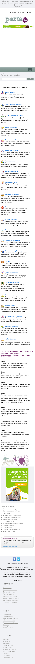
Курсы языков (7, 614)
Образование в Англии (10, 519)
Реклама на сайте (8, 657)
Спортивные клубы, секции (14, 251)
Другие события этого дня (10, 546)
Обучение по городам (9, 649)
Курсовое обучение (11, 326)
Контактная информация (7, 654)
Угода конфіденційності (21, 567)
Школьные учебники (9, 621)
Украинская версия (11, 563)
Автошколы (9, 207)
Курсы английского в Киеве (11, 511)
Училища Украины (11, 182)
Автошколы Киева (8, 525)
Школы (7, 261)
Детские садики (10, 305)
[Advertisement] (17, 47)
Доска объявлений (11, 219)
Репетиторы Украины (12, 194)
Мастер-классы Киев (9, 531)
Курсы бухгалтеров (8, 521)
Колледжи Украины (11, 171)
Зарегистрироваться (17, 12)
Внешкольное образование (14, 140)
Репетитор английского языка (12, 517)
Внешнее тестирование (10, 590)
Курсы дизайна (7, 527)
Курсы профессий (11, 127)
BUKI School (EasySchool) (6, 642)
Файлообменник (10, 339)
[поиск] (13, 79)
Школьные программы (12, 282)
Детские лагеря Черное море (12, 515)
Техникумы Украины (11, 150)
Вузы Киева (6, 513)
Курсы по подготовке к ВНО (11, 529)
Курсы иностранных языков (14, 115)
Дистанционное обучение (13, 316)
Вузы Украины (10, 92)
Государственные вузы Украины (13, 523)
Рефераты (8, 230)
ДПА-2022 (6, 639)
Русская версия (23, 563)
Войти (29, 12)
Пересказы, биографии (12, 240)
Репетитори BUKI (8, 645)
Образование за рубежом (13, 104)
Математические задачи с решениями (14, 509)
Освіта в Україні (16, 580)
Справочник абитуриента (10, 600)
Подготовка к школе (11, 272)
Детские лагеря (10, 295)
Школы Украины (8, 627)
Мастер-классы (10, 161)
